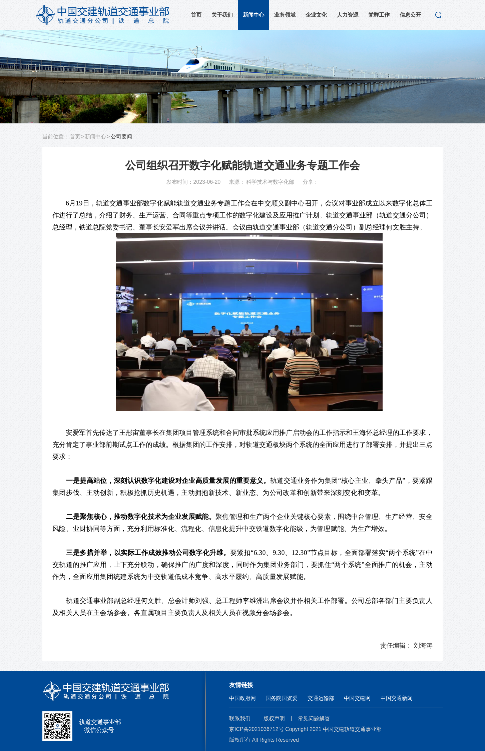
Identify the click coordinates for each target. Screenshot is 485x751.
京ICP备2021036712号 (256, 729)
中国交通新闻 (397, 698)
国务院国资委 (282, 698)
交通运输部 (321, 698)
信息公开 (410, 15)
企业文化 (316, 15)
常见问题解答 (314, 718)
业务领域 (285, 15)
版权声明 (274, 718)
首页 (196, 15)
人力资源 (347, 15)
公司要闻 (121, 136)
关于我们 (222, 15)
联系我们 (240, 718)
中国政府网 (242, 698)
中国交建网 (357, 698)
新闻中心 (253, 15)
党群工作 (379, 15)
